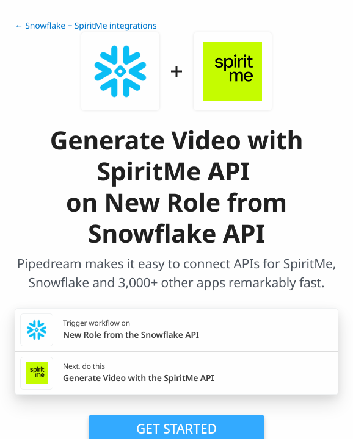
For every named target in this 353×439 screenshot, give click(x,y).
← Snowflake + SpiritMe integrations (86, 26)
